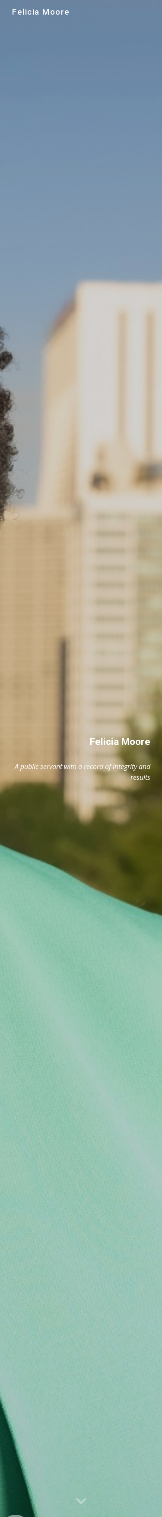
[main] (81, 741)
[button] (81, 1501)
